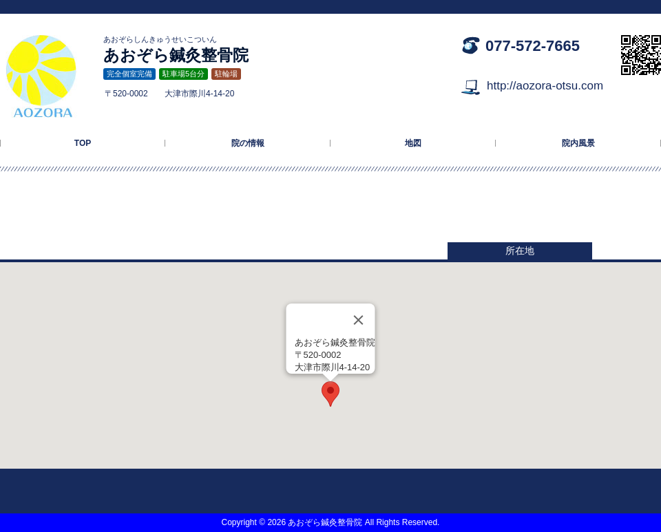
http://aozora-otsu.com (545, 85)
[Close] (358, 320)
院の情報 (247, 143)
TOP (82, 143)
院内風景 (578, 143)
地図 (413, 143)
